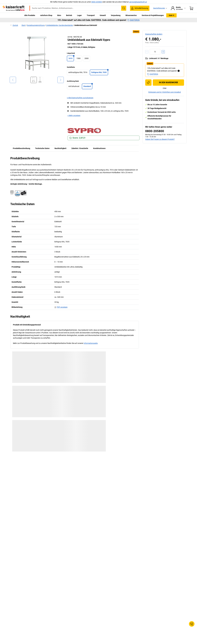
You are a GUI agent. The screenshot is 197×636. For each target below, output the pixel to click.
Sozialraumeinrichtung (36, 25)
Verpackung (115, 15)
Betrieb (69, 15)
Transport (91, 15)
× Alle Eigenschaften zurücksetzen (80, 98)
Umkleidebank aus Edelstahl (85, 25)
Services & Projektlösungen (153, 15)
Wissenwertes (131, 15)
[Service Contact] (191, 624)
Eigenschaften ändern (153, 34)
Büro (59, 15)
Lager (79, 15)
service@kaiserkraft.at (138, 2)
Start (23, 25)
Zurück (14, 25)
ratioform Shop (46, 15)
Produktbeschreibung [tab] (21, 148)
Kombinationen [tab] (99, 148)
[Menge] (155, 52)
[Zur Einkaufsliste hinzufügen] (148, 82)
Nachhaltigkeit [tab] (60, 148)
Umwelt (103, 15)
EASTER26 (133, 20)
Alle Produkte (29, 15)
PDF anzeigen (61, 307)
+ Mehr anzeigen (74, 115)
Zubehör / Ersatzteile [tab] (79, 148)
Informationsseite (91, 343)
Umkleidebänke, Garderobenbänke (59, 25)
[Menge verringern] (146, 51)
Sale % (171, 15)
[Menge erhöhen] (163, 51)
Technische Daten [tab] (42, 148)
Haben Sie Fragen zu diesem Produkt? (160, 139)
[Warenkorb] (191, 8)
